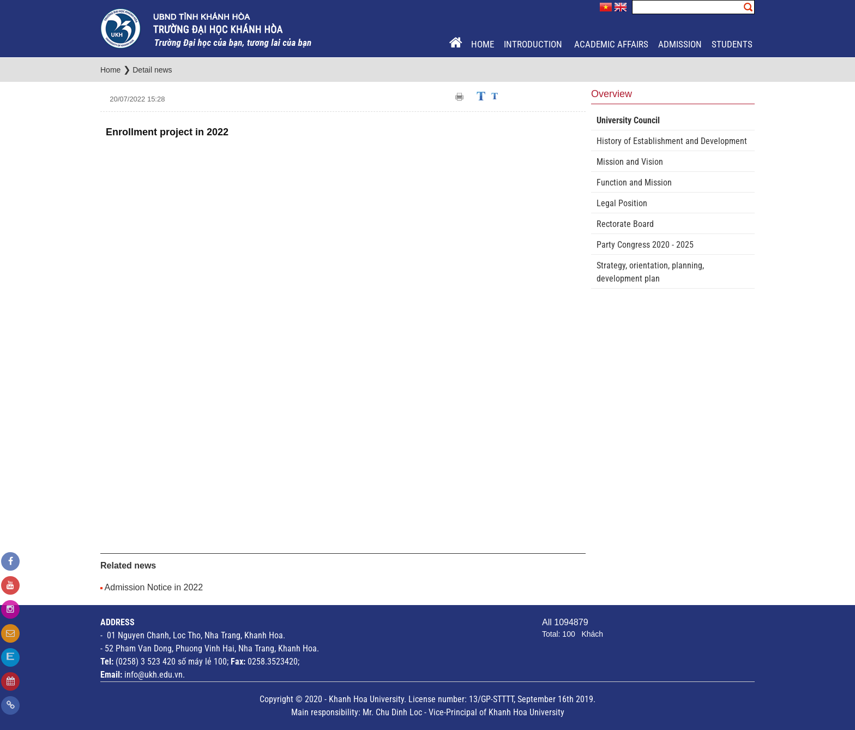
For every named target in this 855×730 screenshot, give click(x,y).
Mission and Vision (630, 162)
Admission (680, 44)
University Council (628, 120)
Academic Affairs (611, 44)
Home (482, 44)
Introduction (534, 44)
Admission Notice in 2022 (154, 587)
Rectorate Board (625, 224)
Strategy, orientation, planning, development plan (650, 272)
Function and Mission (634, 182)
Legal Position (622, 203)
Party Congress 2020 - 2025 (645, 245)
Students (732, 44)
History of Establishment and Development (672, 141)
